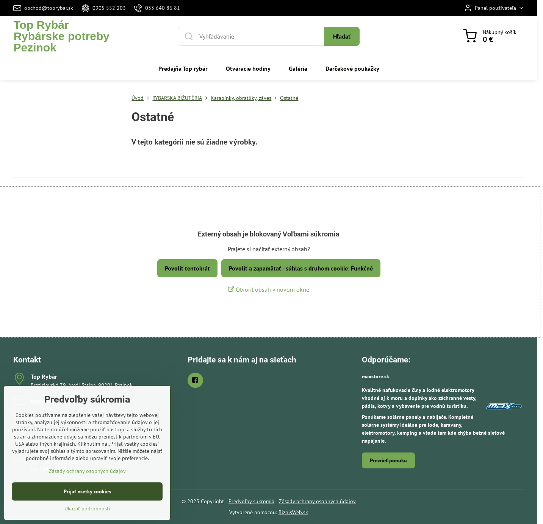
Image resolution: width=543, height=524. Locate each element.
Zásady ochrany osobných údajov (317, 501)
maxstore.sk (375, 376)
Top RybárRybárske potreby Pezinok (61, 36)
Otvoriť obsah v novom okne (268, 289)
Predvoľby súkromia (251, 501)
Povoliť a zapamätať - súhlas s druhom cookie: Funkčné (301, 268)
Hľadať (342, 36)
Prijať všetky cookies (87, 507)
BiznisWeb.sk (293, 512)
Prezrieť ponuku (388, 460)
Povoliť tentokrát (187, 268)
